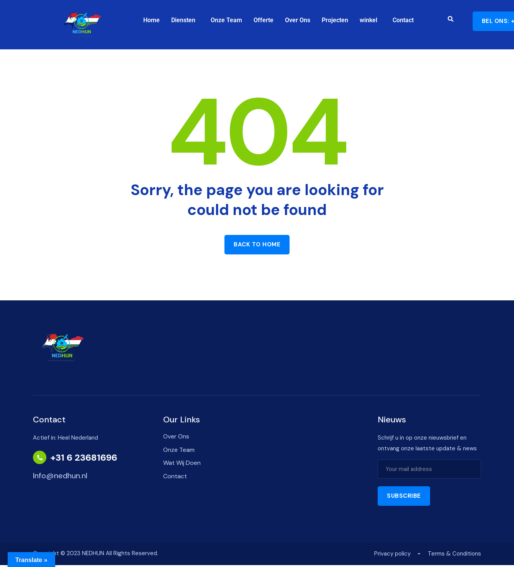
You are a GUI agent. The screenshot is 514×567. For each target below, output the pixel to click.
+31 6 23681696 (84, 457)
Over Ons (297, 20)
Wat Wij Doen (182, 463)
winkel (368, 20)
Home (151, 20)
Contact (403, 20)
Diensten (183, 20)
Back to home (257, 244)
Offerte (263, 20)
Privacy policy (392, 553)
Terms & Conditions (454, 553)
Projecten (335, 20)
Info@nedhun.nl (60, 475)
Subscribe (404, 496)
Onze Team (226, 20)
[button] (185, 20)
